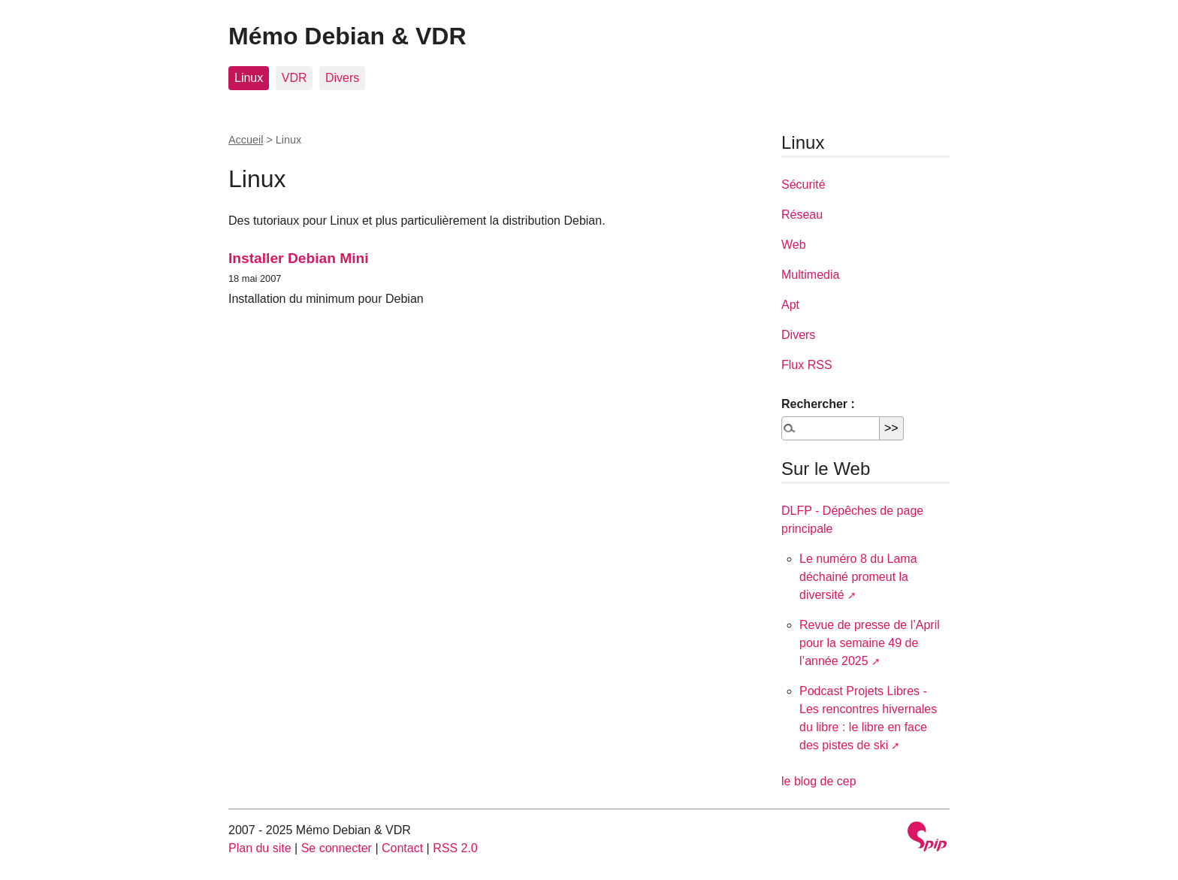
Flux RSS (806, 364)
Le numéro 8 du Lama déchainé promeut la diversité (858, 576)
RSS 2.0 (455, 848)
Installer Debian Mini (298, 258)
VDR (294, 77)
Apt (790, 304)
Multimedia (810, 274)
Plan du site (259, 848)
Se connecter (336, 848)
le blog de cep (818, 781)
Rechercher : (818, 404)
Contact (402, 848)
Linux (248, 77)
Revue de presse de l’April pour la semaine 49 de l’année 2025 (869, 642)
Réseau (802, 214)
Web (793, 244)
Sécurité (803, 184)
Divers (342, 77)
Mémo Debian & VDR (347, 36)
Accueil (245, 140)
